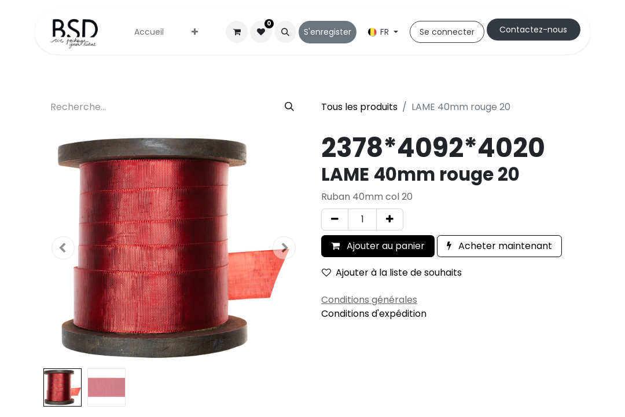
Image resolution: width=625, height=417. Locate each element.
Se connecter (447, 32)
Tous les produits (359, 107)
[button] (285, 32)
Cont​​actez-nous (533, 29)
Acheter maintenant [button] (499, 246)
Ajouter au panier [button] (378, 246)
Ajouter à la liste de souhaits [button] (392, 272)
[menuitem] (149, 32)
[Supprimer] (334, 220)
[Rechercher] (289, 107)
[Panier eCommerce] (237, 32)
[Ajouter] (389, 220)
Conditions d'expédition (374, 313)
